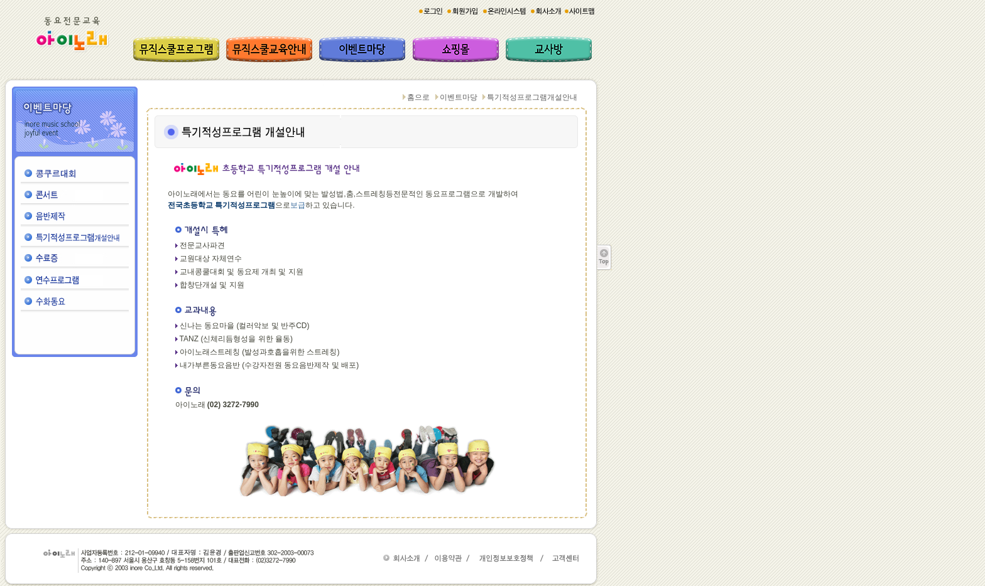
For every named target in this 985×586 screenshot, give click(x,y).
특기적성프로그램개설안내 (532, 97)
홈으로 (418, 97)
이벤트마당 (458, 97)
